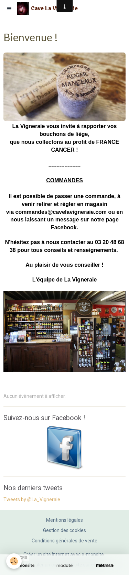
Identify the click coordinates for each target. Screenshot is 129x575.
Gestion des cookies (64, 530)
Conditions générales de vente (64, 540)
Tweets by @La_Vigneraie (31, 499)
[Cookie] (14, 561)
